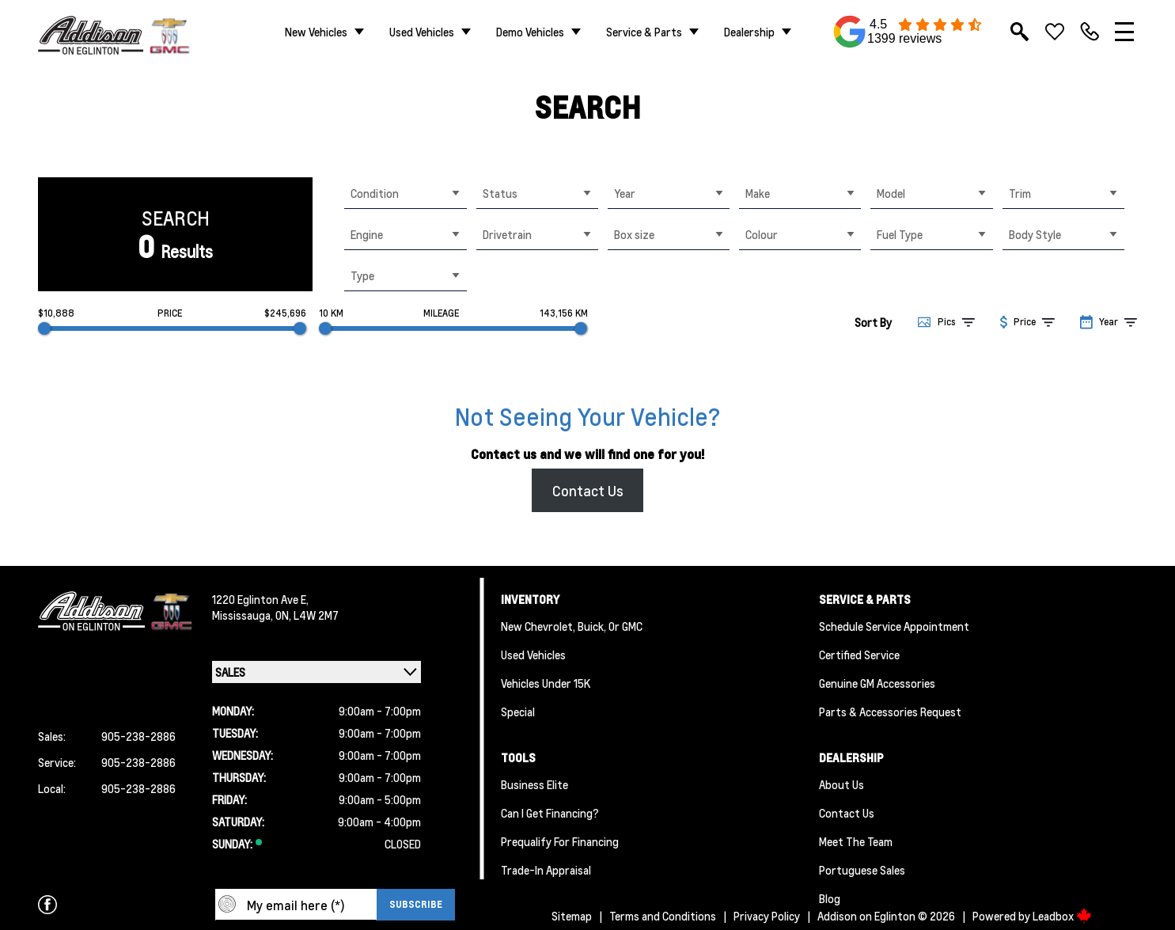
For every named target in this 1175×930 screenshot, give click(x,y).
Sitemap (571, 916)
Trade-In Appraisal (546, 870)
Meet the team (856, 841)
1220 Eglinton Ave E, (260, 599)
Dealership (749, 32)
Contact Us (588, 490)
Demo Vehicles (530, 32)
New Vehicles (316, 32)
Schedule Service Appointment (894, 626)
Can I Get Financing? (550, 813)
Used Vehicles (421, 32)
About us (841, 784)
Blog (829, 898)
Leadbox (1062, 916)
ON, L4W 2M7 (307, 615)
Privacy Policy (766, 916)
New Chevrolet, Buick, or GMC (571, 626)
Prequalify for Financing (560, 841)
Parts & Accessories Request (890, 711)
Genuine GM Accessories (877, 683)
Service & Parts (644, 32)
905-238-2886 (138, 736)
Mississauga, (243, 615)
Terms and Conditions (662, 916)
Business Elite (534, 784)
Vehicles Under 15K (545, 683)
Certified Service (859, 654)
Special (518, 711)
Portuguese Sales (862, 870)
